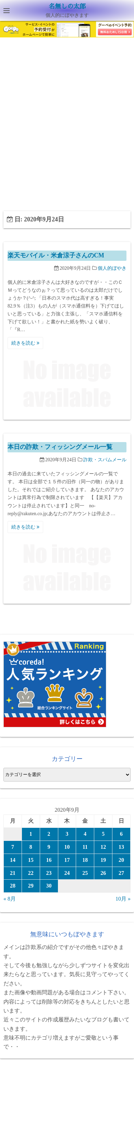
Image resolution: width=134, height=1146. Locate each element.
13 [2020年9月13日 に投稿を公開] (121, 847)
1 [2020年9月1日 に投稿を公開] (30, 834)
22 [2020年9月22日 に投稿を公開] (31, 873)
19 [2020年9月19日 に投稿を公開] (103, 860)
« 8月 (9, 899)
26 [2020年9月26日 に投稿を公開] (103, 873)
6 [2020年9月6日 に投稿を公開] (121, 834)
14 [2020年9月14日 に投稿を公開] (12, 860)
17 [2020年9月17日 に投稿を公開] (67, 860)
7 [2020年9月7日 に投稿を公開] (12, 847)
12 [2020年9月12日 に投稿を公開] (103, 847)
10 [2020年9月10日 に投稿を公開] (67, 847)
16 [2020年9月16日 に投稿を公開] (49, 860)
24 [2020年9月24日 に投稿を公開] (67, 873)
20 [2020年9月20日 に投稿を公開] (121, 860)
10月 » (123, 899)
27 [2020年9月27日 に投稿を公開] (121, 873)
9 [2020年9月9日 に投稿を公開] (49, 847)
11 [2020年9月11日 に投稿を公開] (85, 847)
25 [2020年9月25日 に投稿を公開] (85, 873)
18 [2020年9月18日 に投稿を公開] (85, 860)
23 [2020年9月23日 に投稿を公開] (49, 873)
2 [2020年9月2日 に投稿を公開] (49, 834)
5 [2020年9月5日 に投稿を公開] (103, 834)
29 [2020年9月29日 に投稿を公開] (31, 886)
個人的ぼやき (112, 268)
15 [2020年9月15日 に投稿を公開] (31, 860)
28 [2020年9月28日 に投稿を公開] (12, 886)
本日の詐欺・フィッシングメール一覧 (60, 446)
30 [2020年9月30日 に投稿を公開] (49, 886)
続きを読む (25, 343)
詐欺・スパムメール (104, 459)
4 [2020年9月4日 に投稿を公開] (85, 834)
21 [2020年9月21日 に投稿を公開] (12, 873)
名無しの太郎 (67, 6)
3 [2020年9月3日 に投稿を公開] (66, 834)
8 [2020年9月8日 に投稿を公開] (30, 847)
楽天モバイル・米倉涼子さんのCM (56, 255)
